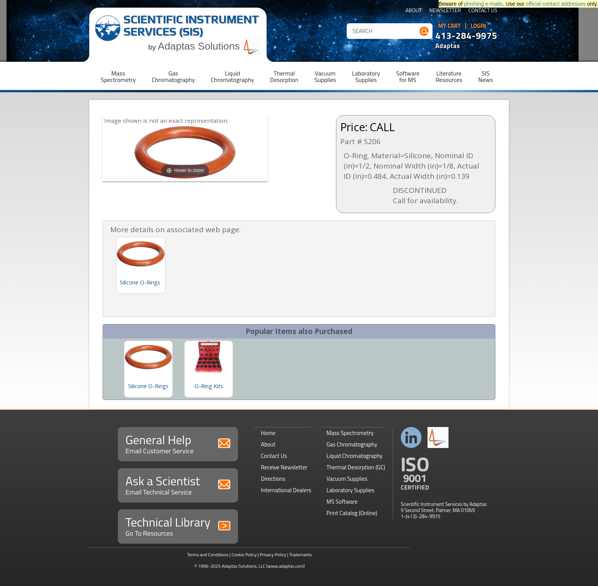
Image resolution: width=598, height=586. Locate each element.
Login (478, 26)
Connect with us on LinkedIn (411, 437)
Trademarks (300, 554)
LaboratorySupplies (366, 76)
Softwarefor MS (408, 76)
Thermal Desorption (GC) (355, 467)
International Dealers (286, 490)
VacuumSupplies (325, 76)
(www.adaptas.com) (285, 566)
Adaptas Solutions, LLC (243, 566)
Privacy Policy (273, 554)
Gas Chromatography (351, 444)
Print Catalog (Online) (351, 513)
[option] (148, 369)
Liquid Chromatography (354, 455)
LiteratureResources (449, 76)
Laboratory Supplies (350, 490)
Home (268, 433)
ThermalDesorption (284, 76)
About (413, 11)
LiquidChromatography (232, 76)
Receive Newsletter (284, 467)
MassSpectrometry (118, 76)
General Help (177, 443)
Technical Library (177, 525)
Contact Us (482, 11)
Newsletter (445, 11)
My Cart (449, 26)
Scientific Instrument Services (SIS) (191, 25)
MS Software (342, 501)
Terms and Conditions (207, 554)
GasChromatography (173, 76)
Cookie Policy (244, 554)
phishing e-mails (483, 4)
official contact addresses (556, 4)
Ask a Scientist (177, 484)
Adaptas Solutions (209, 46)
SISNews (485, 76)
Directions (273, 478)
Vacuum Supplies (346, 478)
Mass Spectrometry (350, 433)
